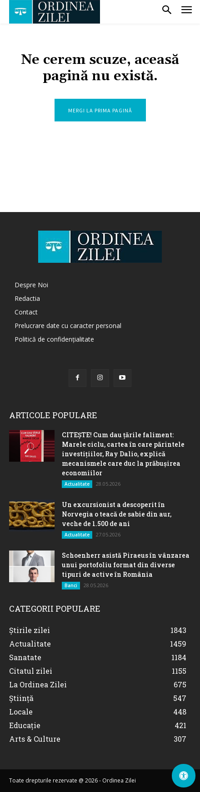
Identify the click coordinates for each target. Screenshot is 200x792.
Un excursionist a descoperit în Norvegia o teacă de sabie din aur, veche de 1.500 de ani (116, 514)
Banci (71, 585)
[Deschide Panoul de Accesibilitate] (183, 775)
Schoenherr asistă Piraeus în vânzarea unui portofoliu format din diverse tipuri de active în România (126, 565)
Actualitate (77, 484)
